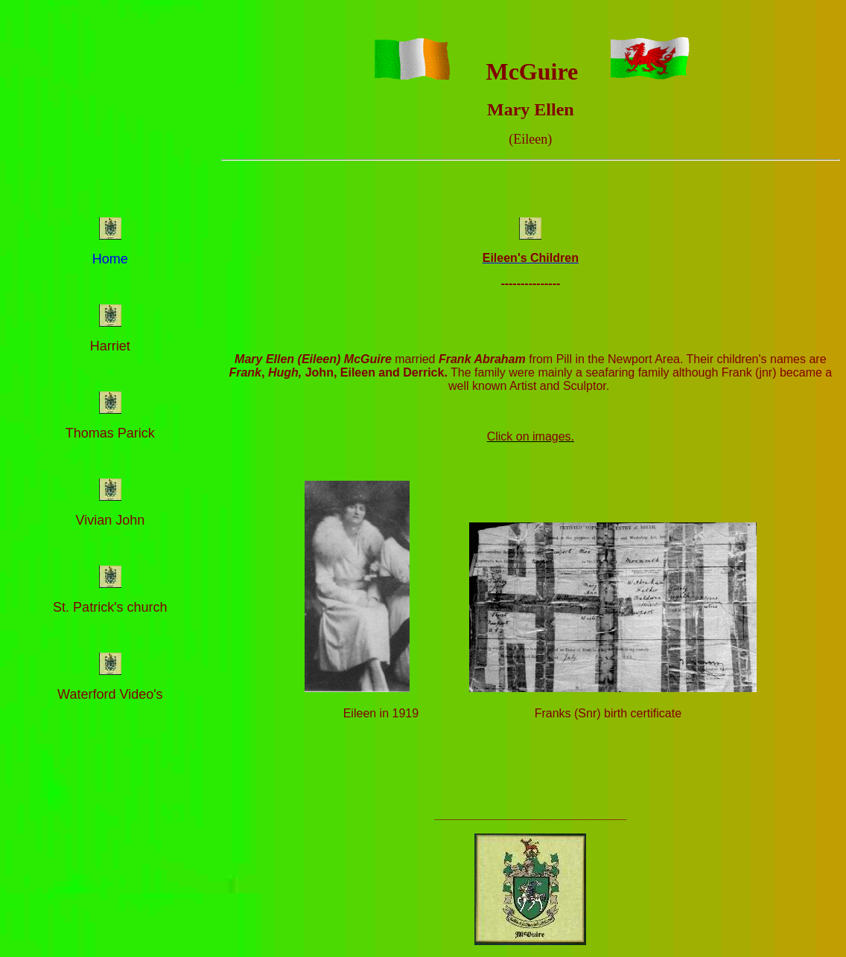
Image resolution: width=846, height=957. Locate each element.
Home (110, 259)
